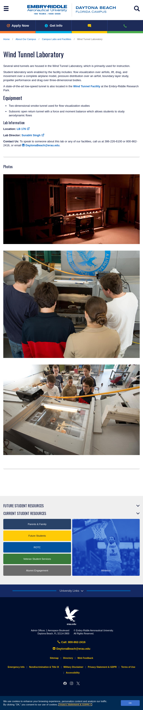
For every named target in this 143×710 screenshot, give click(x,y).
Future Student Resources (23, 506)
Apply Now (18, 25)
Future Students (37, 535)
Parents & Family (37, 524)
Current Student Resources (24, 513)
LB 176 (23, 129)
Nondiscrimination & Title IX (44, 667)
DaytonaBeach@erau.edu (41, 145)
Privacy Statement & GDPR (75, 704)
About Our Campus (26, 39)
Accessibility (73, 673)
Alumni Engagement (37, 570)
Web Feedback (85, 658)
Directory (68, 658)
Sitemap (54, 658)
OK (130, 703)
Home (6, 39)
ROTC (37, 547)
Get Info (54, 25)
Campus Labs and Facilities (56, 39)
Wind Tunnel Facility (86, 86)
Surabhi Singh (32, 135)
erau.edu (71, 615)
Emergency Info (16, 667)
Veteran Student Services (37, 559)
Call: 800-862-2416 (71, 642)
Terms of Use (128, 667)
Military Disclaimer (73, 667)
